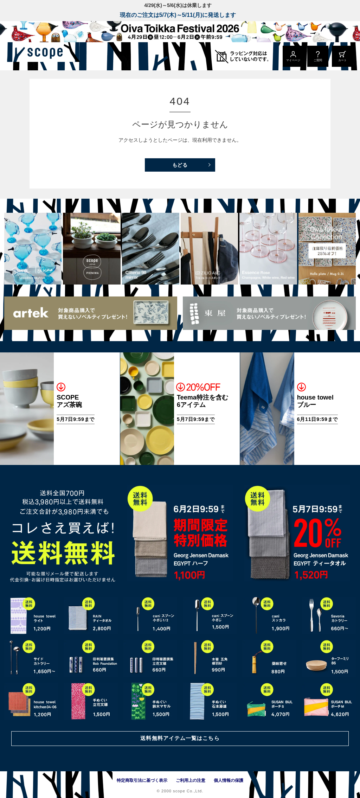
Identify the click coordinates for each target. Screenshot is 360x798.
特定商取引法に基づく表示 (142, 780)
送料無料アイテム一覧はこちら (180, 737)
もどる (180, 165)
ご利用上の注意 (190, 780)
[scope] (59, 56)
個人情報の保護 (228, 780)
